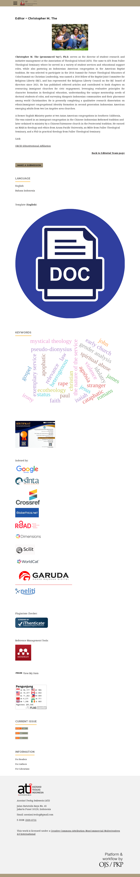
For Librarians (22, 768)
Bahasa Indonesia (25, 190)
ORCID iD (20, 145)
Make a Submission (29, 165)
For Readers (21, 759)
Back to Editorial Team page (108, 153)
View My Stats (30, 673)
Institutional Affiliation (38, 145)
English (19, 185)
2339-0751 (30, 819)
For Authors (21, 764)
